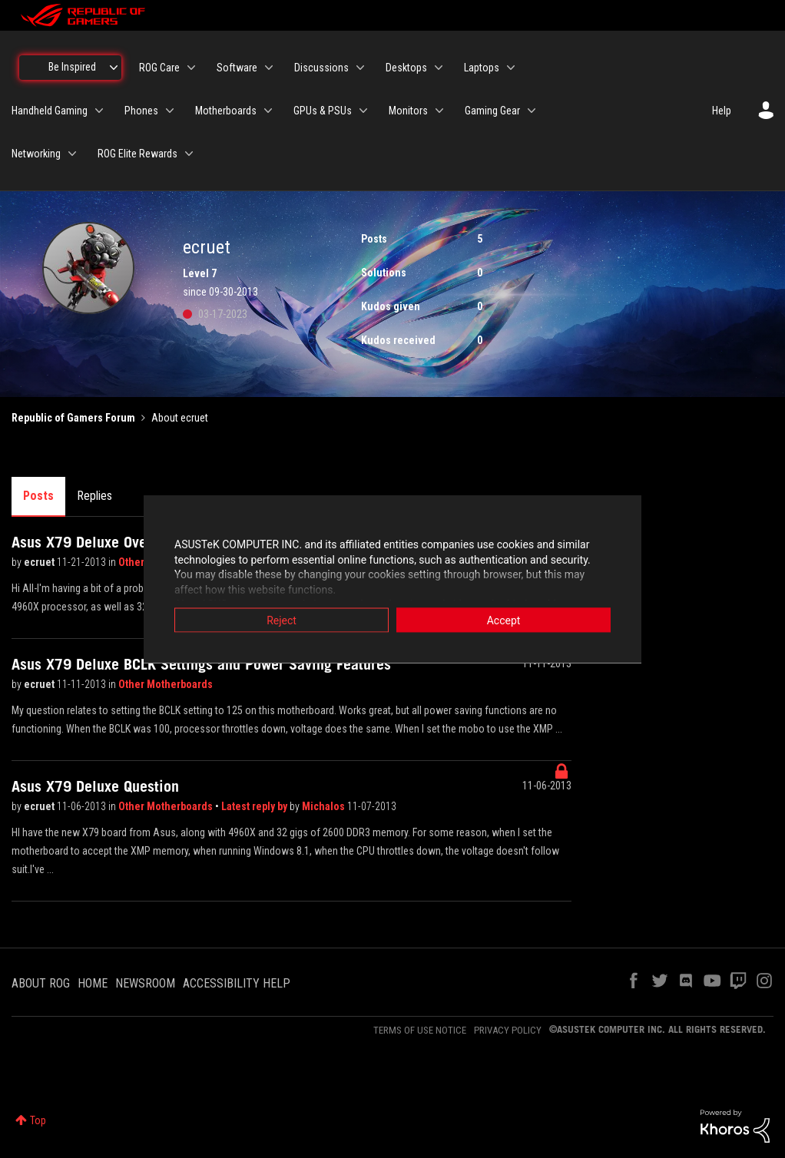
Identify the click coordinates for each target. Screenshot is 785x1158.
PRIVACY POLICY (508, 1030)
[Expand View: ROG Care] (191, 67)
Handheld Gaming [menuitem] (50, 110)
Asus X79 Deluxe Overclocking (109, 542)
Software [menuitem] (237, 67)
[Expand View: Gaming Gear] (531, 110)
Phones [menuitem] (141, 110)
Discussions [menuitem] (321, 67)
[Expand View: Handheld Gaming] (99, 110)
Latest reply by (255, 806)
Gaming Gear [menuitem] (492, 110)
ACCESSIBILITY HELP (236, 983)
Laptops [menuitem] (481, 67)
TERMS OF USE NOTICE (419, 1030)
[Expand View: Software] (269, 67)
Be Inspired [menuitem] (72, 67)
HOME (93, 983)
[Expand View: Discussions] (360, 67)
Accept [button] (504, 620)
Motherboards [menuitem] (226, 110)
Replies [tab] (94, 495)
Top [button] (38, 1120)
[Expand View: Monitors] (439, 110)
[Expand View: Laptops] (510, 67)
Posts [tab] (38, 495)
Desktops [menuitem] (406, 67)
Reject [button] (281, 620)
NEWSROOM (145, 983)
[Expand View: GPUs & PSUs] (363, 110)
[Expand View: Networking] (72, 153)
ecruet (40, 562)
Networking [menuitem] (36, 153)
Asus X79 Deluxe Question (95, 786)
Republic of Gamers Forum (73, 418)
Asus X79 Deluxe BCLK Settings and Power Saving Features (201, 664)
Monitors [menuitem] (408, 110)
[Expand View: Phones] (169, 110)
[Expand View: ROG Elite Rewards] (189, 153)
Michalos (324, 806)
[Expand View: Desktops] (438, 67)
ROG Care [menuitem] (159, 67)
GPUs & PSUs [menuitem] (322, 110)
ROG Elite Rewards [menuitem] (137, 153)
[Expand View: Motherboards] (268, 110)
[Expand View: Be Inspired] (113, 67)
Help (721, 110)
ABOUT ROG (41, 983)
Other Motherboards (165, 684)
